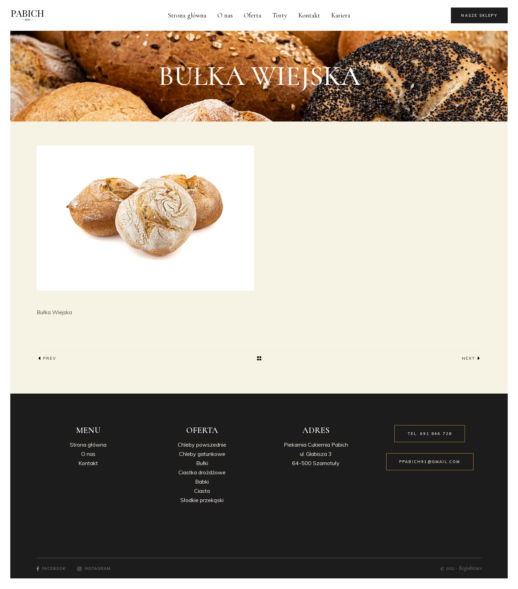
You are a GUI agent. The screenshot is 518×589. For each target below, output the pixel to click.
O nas (88, 453)
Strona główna (88, 444)
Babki (202, 481)
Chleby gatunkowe (202, 453)
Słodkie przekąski (202, 500)
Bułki (202, 463)
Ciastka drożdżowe (202, 472)
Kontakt (88, 463)
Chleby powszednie (202, 444)
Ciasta (202, 490)
